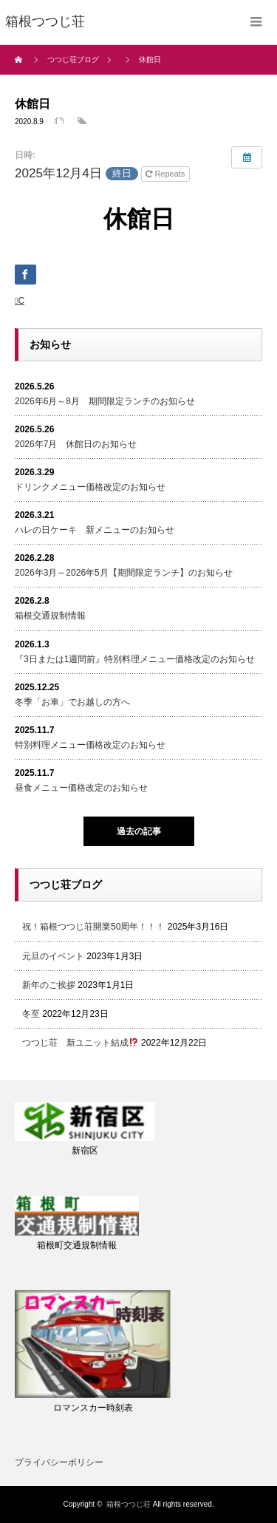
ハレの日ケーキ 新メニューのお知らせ (94, 530)
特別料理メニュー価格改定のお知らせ (90, 745)
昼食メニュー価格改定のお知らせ (81, 788)
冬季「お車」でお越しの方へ (72, 702)
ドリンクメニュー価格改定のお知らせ (90, 487)
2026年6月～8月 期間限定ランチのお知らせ (105, 401)
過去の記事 (139, 831)
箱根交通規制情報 (50, 615)
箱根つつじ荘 (128, 1504)
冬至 (31, 1014)
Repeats (166, 173)
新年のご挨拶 (48, 985)
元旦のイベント (53, 956)
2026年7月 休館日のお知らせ (76, 444)
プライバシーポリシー (59, 1462)
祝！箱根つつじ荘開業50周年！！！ (93, 926)
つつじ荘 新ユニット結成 (80, 1043)
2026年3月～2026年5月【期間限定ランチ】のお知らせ (124, 573)
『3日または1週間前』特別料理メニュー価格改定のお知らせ (135, 659)
